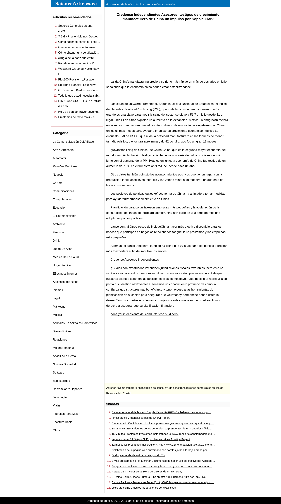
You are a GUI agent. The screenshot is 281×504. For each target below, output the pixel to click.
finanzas (59, 232)
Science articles (119, 4)
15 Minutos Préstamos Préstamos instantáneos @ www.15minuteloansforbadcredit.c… (163, 433)
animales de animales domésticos (75, 323)
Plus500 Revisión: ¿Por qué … (77, 79)
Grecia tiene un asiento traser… (78, 47)
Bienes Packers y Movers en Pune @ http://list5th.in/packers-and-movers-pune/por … (163, 482)
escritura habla (62, 422)
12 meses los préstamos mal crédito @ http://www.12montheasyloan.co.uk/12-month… (163, 444)
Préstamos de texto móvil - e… (77, 117)
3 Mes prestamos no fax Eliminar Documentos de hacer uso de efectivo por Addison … (163, 460)
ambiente (59, 224)
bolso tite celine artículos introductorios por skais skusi (144, 487)
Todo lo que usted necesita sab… (79, 95)
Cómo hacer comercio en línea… (79, 41)
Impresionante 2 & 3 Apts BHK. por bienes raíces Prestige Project (151, 439)
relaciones (60, 339)
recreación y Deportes (67, 389)
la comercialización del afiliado (73, 141)
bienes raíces (62, 331)
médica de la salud (66, 257)
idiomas (58, 290)
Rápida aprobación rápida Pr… (78, 63)
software (58, 372)
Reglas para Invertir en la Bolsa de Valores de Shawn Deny (147, 471)
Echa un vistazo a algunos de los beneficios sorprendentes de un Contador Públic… (162, 428)
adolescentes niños (65, 281)
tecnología (60, 397)
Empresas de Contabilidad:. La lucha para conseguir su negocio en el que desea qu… (163, 423)
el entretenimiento (64, 215)
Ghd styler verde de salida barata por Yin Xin (138, 455)
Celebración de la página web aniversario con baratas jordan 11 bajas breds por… (161, 449)
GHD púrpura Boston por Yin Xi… (79, 90)
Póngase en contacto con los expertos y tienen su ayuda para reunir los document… (162, 466)
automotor (59, 158)
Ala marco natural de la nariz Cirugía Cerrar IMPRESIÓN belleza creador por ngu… (161, 412)
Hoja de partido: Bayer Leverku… (79, 111)
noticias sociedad (64, 364)
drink (56, 240)
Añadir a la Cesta (64, 356)
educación (59, 207)
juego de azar (62, 248)
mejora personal (63, 347)
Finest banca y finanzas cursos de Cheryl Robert (141, 417)
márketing (59, 306)
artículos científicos (145, 4)
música (57, 314)
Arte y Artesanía (63, 149)
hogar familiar (62, 265)
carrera (58, 182)
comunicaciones (63, 191)
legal (56, 298)
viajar (56, 405)
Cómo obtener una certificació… (78, 52)
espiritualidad (61, 380)
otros (56, 430)
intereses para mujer (66, 413)
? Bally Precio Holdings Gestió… (79, 36)
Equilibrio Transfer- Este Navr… (78, 84)
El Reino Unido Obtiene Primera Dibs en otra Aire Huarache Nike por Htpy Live (159, 476)
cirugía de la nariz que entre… (77, 58)
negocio (58, 174)
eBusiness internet (65, 273)
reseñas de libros (65, 166)
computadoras (62, 199)
